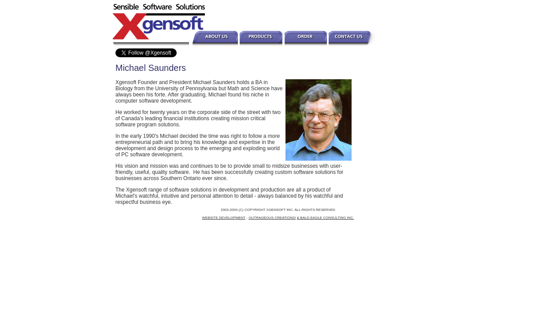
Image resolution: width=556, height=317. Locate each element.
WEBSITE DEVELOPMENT (224, 218)
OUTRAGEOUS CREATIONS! (272, 218)
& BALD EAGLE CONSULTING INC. (325, 218)
